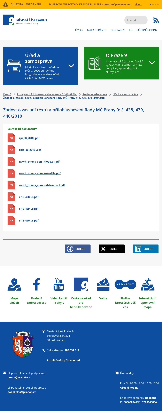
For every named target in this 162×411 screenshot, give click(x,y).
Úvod (79, 30)
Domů (7, 94)
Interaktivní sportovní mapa (147, 302)
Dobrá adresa (36, 302)
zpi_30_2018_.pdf (29, 138)
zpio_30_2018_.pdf (30, 150)
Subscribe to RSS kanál (156, 20)
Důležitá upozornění (27, 4)
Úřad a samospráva (125, 94)
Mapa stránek (96, 30)
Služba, (125, 298)
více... (138, 4)
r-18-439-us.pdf (29, 208)
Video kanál (59, 298)
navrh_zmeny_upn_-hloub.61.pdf (39, 161)
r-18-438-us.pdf (29, 197)
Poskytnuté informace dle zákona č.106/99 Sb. (47, 94)
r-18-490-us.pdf (29, 220)
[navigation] (40, 66)
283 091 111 (72, 349)
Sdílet (78, 248)
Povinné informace (94, 94)
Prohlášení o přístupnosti (63, 360)
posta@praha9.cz (19, 377)
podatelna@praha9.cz (22, 391)
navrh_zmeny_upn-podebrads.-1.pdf (42, 185)
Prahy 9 (58, 302)
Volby (103, 298)
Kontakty (118, 30)
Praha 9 (36, 298)
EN (130, 30)
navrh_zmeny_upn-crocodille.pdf (40, 173)
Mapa (14, 298)
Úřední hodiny (147, 30)
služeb (14, 302)
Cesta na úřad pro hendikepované (81, 302)
